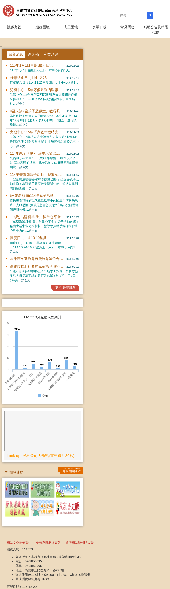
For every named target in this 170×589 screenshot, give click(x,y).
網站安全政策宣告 (19, 543)
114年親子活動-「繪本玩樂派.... (35, 153)
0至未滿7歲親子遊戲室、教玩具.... (37, 111)
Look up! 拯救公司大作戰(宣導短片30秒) (41, 455)
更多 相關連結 (71, 471)
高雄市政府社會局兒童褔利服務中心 (37, 10)
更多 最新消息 (65, 287)
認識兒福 (14, 27)
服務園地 (42, 27)
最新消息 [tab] (16, 54)
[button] (150, 15)
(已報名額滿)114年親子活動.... (34, 196)
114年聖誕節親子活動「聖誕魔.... (36, 175)
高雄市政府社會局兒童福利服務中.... (38, 266)
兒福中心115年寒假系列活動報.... (36, 90)
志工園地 (71, 27)
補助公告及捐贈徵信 (155, 29)
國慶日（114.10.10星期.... (30, 238)
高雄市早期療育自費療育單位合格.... (38, 259)
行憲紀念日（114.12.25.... (30, 78)
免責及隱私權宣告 (48, 543)
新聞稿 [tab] (33, 54)
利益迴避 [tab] (51, 54)
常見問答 (127, 27)
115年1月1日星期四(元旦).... (32, 65)
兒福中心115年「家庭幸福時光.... (36, 132)
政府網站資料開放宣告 (81, 543)
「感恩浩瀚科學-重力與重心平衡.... (37, 217)
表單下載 (99, 27)
